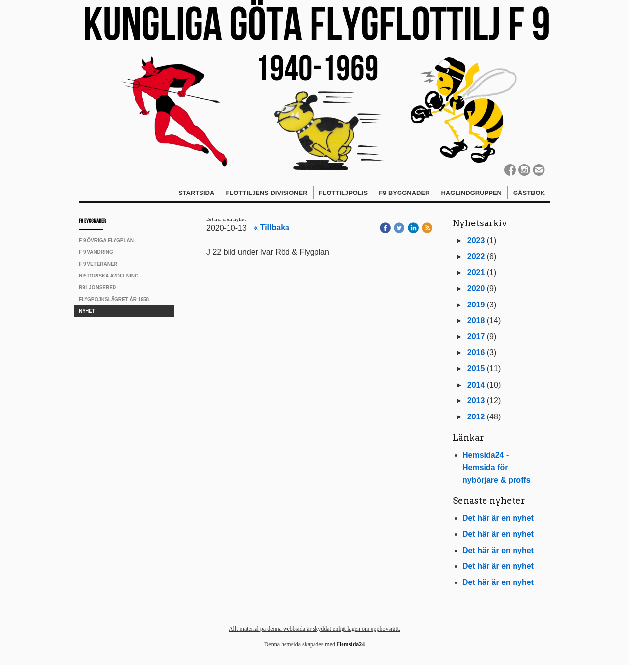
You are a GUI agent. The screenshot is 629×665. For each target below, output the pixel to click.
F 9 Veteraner (98, 264)
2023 (476, 240)
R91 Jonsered (97, 287)
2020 (476, 288)
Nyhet (87, 311)
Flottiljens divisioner (266, 192)
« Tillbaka (271, 227)
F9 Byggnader (404, 192)
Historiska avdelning (109, 275)
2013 (476, 400)
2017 (476, 336)
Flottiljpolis (343, 192)
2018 (476, 320)
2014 (476, 385)
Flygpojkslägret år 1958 (114, 299)
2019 (476, 305)
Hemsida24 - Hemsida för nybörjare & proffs (496, 467)
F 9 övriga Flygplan (106, 240)
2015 (476, 368)
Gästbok (529, 192)
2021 (476, 272)
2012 (476, 417)
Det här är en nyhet (498, 518)
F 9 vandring (96, 252)
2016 (476, 352)
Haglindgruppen (471, 192)
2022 (476, 256)
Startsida (196, 192)
